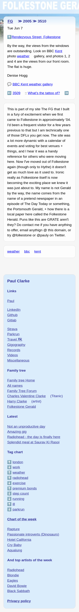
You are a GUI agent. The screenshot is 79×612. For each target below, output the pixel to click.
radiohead (20, 478)
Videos (12, 355)
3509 (16, 93)
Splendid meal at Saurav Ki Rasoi (33, 442)
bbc (27, 251)
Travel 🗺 (14, 339)
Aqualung (14, 550)
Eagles (12, 580)
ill (14, 504)
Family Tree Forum (22, 391)
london (18, 462)
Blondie (13, 575)
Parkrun (13, 334)
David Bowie (17, 586)
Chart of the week (21, 519)
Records (13, 350)
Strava (12, 329)
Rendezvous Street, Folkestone (36, 37)
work (16, 467)
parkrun (19, 509)
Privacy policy (19, 601)
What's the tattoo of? (44, 93)
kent (37, 251)
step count (21, 493)
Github (12, 315)
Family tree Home (21, 380)
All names (14, 385)
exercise (19, 483)
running (18, 499)
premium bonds (25, 488)
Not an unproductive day (26, 426)
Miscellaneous (18, 360)
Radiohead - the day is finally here (33, 437)
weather (23, 56)
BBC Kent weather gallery (33, 84)
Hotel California (19, 540)
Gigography (16, 345)
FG (10, 21)
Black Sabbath (18, 591)
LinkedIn (13, 310)
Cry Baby (14, 545)
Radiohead (15, 570)
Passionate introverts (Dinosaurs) (33, 534)
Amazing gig (17, 431)
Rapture (13, 529)
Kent (58, 51)
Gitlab (11, 320)
